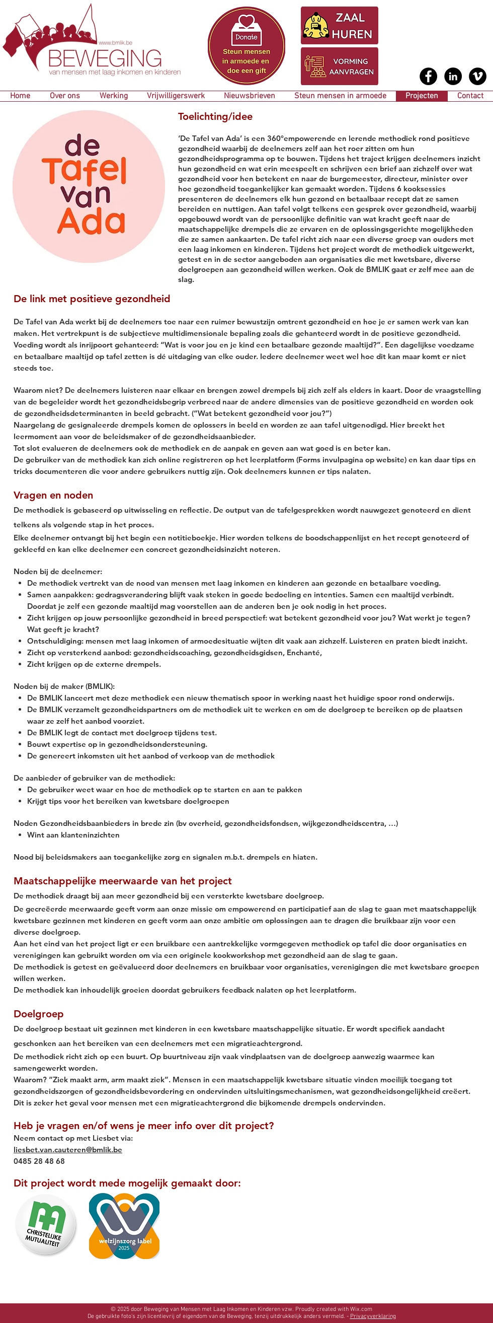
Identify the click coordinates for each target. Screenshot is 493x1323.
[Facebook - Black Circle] (428, 76)
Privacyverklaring (373, 1316)
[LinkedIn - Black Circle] (453, 76)
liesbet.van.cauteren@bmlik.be (68, 1149)
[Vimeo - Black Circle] (477, 76)
